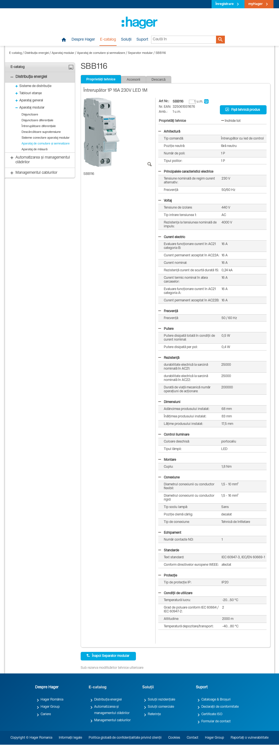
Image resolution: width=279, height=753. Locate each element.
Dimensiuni (169, 402)
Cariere (46, 714)
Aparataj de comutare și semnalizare (101, 53)
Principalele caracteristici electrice (185, 171)
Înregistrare (224, 4)
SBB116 (161, 53)
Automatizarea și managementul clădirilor (112, 710)
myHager (255, 4)
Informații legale (70, 737)
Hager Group (50, 707)
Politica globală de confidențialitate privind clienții (125, 737)
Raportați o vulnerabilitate (250, 737)
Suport (142, 40)
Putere (165, 329)
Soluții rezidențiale (161, 699)
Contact (192, 737)
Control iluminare (173, 434)
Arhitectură (169, 131)
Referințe (154, 714)
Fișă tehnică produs (242, 110)
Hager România (52, 699)
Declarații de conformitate (220, 707)
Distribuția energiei (37, 53)
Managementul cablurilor (112, 720)
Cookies (174, 737)
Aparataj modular (63, 53)
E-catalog (108, 40)
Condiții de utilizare (175, 593)
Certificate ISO (211, 714)
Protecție (167, 575)
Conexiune (169, 477)
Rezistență (168, 358)
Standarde (168, 550)
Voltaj (165, 200)
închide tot (231, 121)
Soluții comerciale (161, 707)
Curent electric (171, 237)
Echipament (169, 533)
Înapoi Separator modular (107, 656)
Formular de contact (216, 721)
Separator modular (140, 53)
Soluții (126, 40)
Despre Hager (83, 40)
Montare (167, 460)
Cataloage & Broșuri (216, 699)
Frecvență (168, 311)
